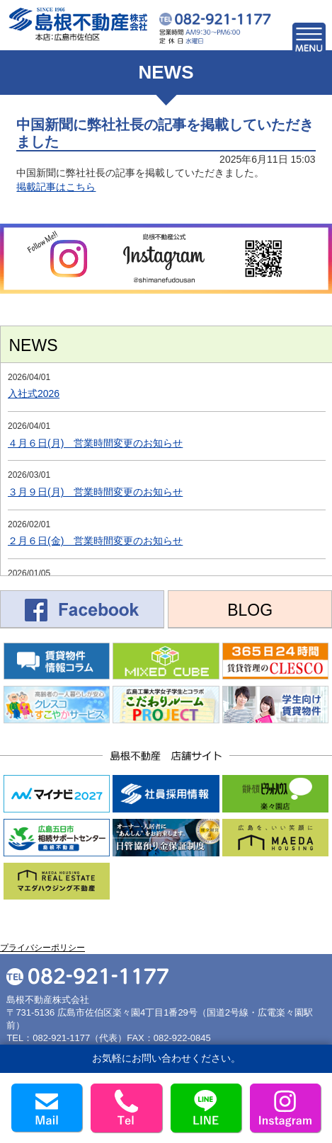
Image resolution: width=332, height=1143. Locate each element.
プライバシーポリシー (42, 948)
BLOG (250, 610)
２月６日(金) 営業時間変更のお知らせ (95, 540)
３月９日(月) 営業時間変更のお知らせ (95, 492)
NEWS (33, 345)
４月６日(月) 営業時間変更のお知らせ (95, 443)
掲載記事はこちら (56, 187)
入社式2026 (33, 393)
